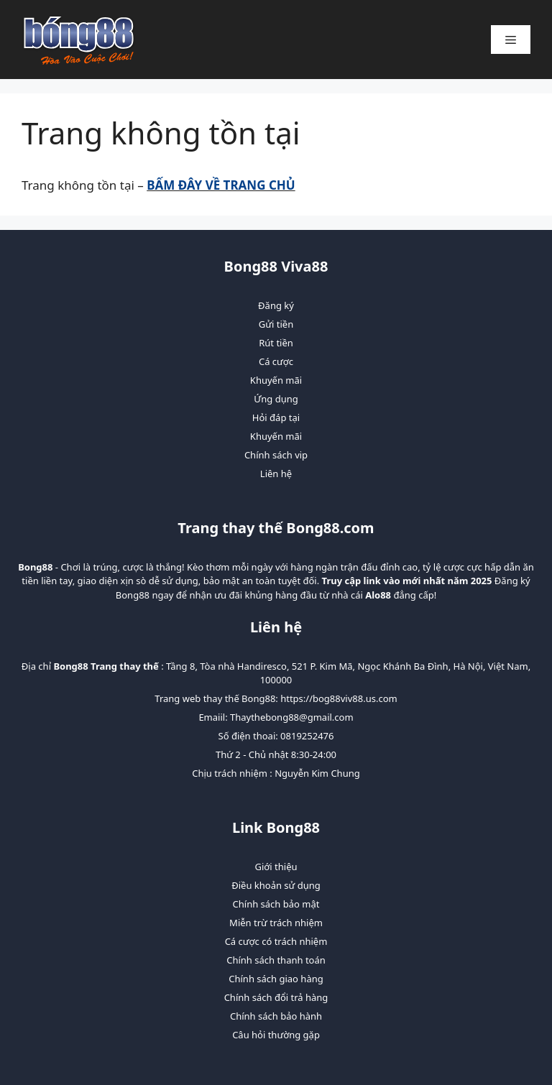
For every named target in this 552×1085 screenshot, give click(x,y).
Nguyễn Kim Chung (317, 773)
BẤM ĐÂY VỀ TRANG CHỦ (221, 185)
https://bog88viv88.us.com (338, 698)
